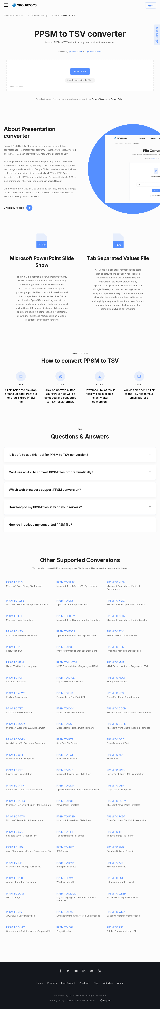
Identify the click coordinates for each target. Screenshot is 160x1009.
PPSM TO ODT (115, 739)
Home (39, 983)
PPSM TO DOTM (116, 723)
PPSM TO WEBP (116, 893)
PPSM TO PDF (14, 677)
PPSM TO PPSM (65, 816)
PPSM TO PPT (14, 770)
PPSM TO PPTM (15, 816)
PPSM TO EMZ (65, 911)
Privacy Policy (117, 99)
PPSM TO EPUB (65, 677)
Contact (91, 1000)
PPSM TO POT (65, 800)
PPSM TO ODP (65, 785)
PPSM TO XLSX (65, 582)
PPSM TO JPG (14, 847)
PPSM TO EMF (115, 878)
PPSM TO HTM (115, 646)
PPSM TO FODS (65, 631)
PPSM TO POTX (15, 800)
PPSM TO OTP (115, 785)
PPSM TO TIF (114, 831)
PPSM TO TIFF (65, 831)
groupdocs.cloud (94, 52)
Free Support (68, 983)
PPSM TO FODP (116, 816)
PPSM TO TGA (65, 927)
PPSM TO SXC (115, 631)
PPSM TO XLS (14, 582)
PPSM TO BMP (65, 862)
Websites (108, 983)
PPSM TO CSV (14, 631)
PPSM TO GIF (14, 862)
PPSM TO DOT (65, 723)
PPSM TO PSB (115, 927)
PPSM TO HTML (15, 662)
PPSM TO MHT (115, 662)
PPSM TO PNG (115, 847)
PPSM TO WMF (65, 878)
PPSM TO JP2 (14, 911)
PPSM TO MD (115, 754)
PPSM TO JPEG (65, 847)
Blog (96, 983)
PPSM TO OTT (15, 754)
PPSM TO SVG (14, 831)
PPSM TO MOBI (116, 677)
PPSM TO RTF (64, 739)
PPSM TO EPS (64, 693)
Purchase (84, 983)
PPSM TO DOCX (15, 723)
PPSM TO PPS (64, 770)
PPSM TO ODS (65, 600)
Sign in (150, 5)
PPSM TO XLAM (116, 616)
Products (52, 983)
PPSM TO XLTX (116, 600)
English (107, 1000)
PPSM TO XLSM (116, 582)
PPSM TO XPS (115, 693)
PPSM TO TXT (65, 754)
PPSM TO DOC (65, 708)
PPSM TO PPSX (15, 785)
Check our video (14, 207)
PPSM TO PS (13, 646)
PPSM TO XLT (14, 616)
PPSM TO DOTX (15, 739)
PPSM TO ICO (115, 862)
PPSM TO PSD (14, 878)
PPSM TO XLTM (65, 616)
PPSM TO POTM (116, 800)
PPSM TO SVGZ (15, 927)
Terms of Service (99, 99)
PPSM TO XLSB (15, 600)
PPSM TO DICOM (66, 893)
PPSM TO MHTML (66, 662)
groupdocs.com (75, 52)
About (120, 983)
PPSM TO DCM (15, 893)
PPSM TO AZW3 (15, 693)
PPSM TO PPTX (116, 770)
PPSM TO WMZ (116, 911)
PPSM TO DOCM (116, 708)
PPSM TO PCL (64, 646)
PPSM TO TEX (14, 708)
